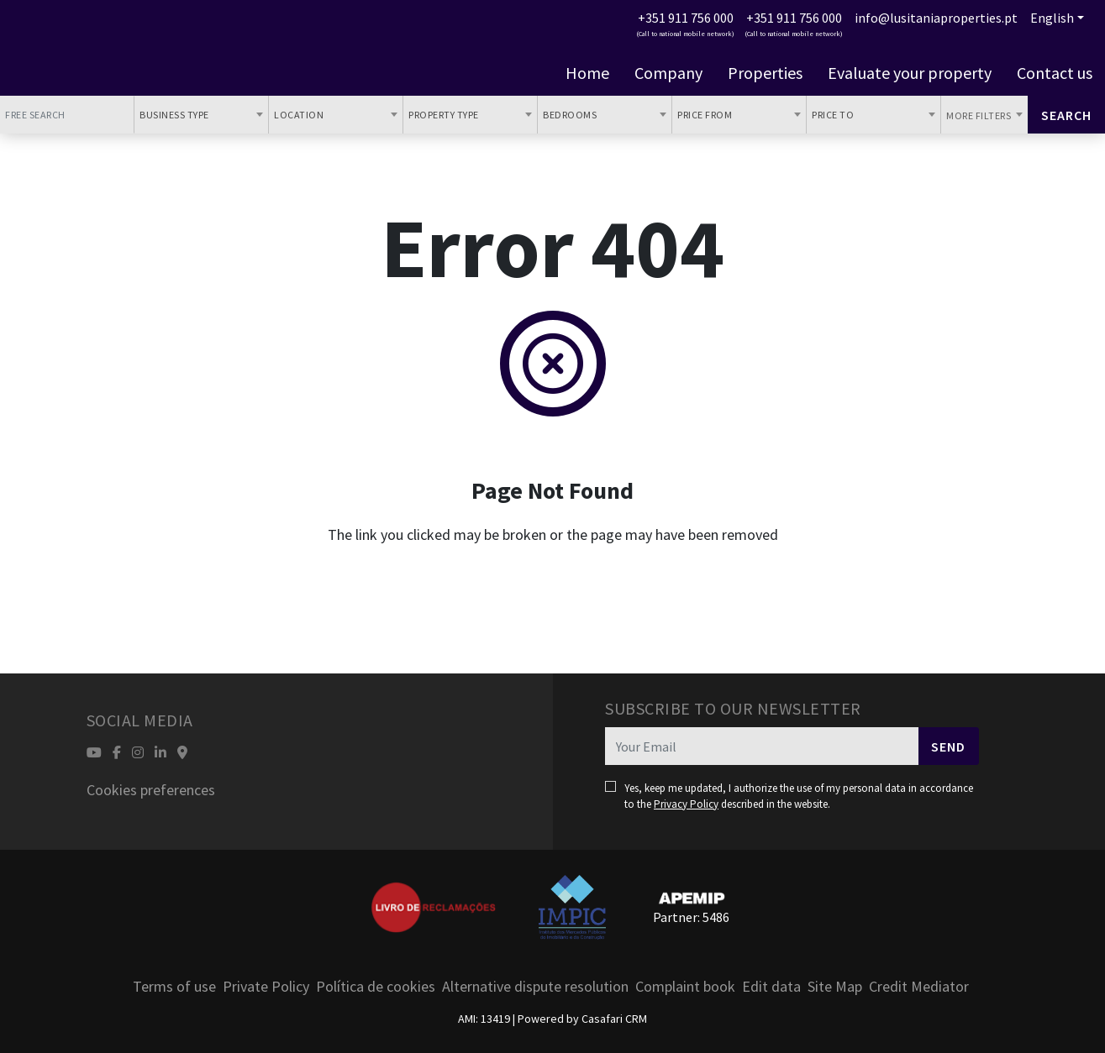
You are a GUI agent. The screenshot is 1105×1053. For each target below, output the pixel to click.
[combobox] (201, 115)
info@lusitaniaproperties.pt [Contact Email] (936, 17)
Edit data (771, 986)
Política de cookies (375, 986)
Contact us (1054, 73)
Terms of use (174, 986)
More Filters (979, 115)
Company (668, 73)
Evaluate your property (910, 73)
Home (587, 73)
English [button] (1052, 17)
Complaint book (685, 986)
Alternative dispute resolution (535, 986)
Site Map (835, 986)
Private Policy (266, 986)
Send (948, 746)
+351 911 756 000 (686, 17)
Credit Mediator (919, 986)
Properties (765, 73)
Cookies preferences (151, 789)
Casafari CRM (614, 1018)
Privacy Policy (686, 804)
